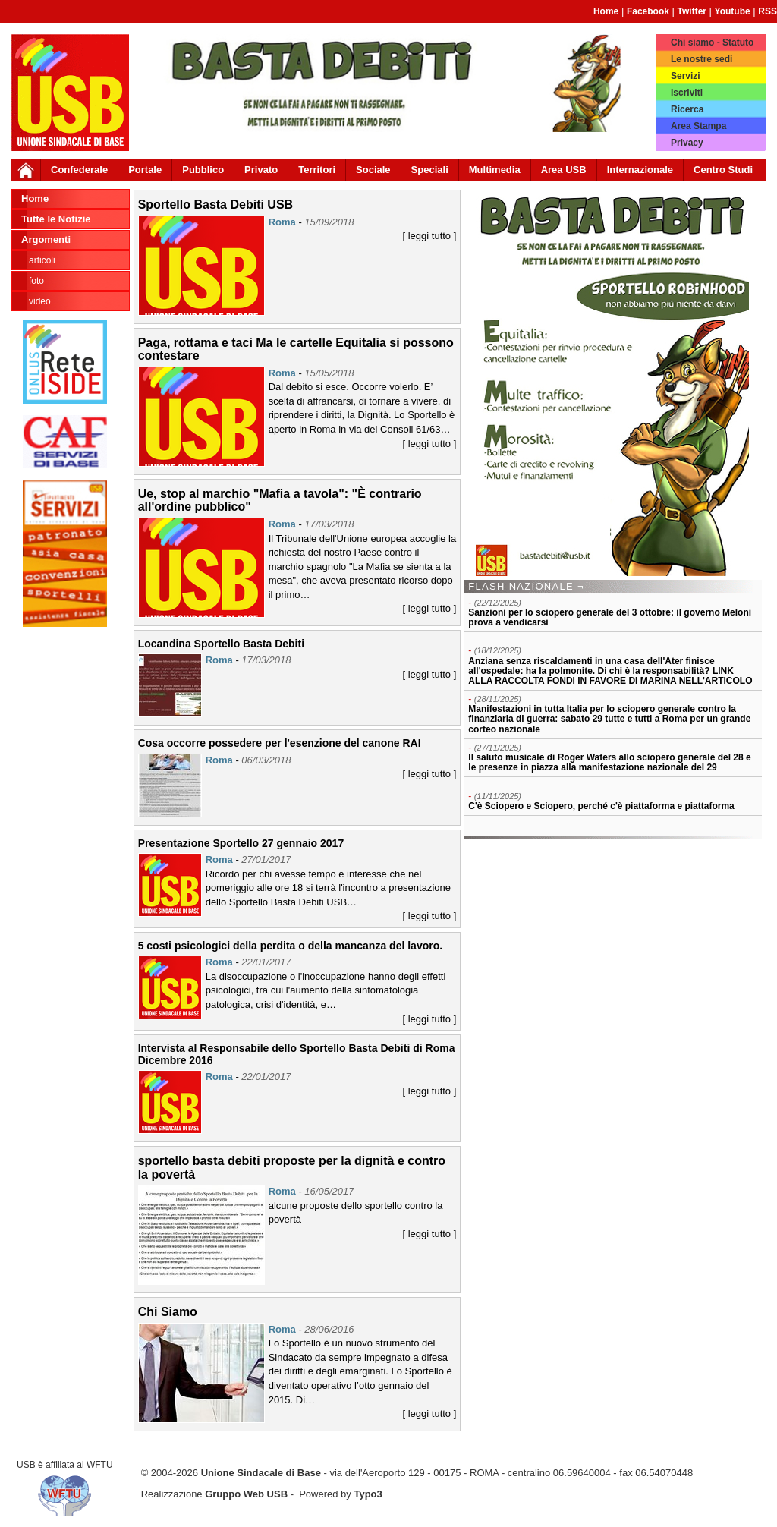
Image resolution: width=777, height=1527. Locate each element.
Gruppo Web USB (246, 1494)
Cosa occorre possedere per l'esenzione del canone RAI (279, 743)
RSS (767, 11)
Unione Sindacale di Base (261, 1472)
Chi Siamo (167, 1311)
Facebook (648, 11)
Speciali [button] (429, 169)
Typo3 (368, 1494)
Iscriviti (687, 92)
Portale (145, 169)
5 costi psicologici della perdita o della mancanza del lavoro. (290, 946)
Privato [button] (261, 169)
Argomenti (46, 239)
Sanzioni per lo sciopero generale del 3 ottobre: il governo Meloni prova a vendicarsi (609, 617)
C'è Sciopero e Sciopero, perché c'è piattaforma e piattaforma (601, 806)
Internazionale (640, 169)
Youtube (732, 11)
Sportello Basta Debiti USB (215, 204)
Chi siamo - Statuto (712, 42)
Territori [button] (316, 169)
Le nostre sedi (701, 59)
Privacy (687, 142)
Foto (36, 280)
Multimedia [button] (495, 169)
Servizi (685, 76)
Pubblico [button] (203, 169)
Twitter (692, 11)
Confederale (79, 169)
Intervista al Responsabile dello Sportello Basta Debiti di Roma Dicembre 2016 (296, 1054)
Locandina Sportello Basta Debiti (221, 644)
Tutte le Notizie (55, 219)
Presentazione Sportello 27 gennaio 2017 (241, 843)
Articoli (42, 260)
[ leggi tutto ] (429, 235)
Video (40, 301)
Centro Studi (723, 169)
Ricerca (687, 109)
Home (605, 11)
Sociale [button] (373, 169)
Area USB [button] (564, 169)
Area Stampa (698, 126)
